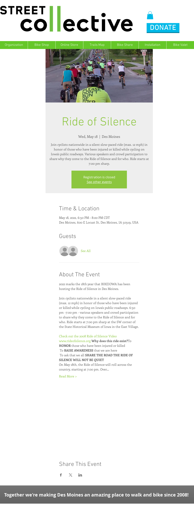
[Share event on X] (70, 475)
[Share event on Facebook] (61, 475)
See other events (99, 182)
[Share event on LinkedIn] (80, 475)
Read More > (68, 376)
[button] (150, 15)
